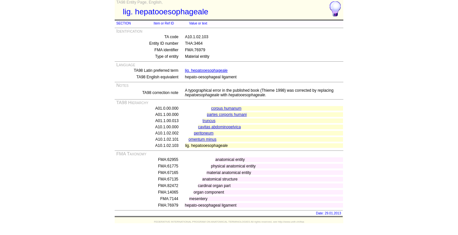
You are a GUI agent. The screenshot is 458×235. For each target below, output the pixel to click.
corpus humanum (226, 108)
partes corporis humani (227, 114)
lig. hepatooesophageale (206, 70)
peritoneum (203, 133)
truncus (209, 120)
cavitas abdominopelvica (219, 127)
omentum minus (202, 139)
